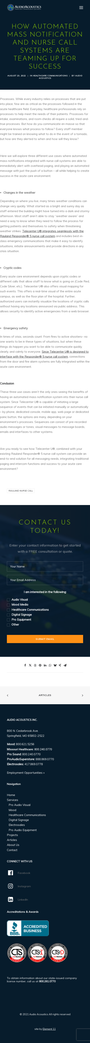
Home (11, 795)
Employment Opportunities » (26, 772)
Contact (12, 850)
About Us (13, 845)
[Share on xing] (60, 665)
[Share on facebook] (25, 665)
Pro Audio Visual (19, 805)
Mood (12, 810)
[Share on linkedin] (45, 665)
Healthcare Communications (50, 75)
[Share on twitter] (30, 665)
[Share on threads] (35, 665)
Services (12, 800)
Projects (12, 835)
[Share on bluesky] (55, 665)
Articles (45, 695)
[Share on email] (65, 665)
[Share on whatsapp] (50, 665)
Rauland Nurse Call (21, 490)
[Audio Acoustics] (24, 7)
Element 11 (49, 1028)
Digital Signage (19, 820)
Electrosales (17, 825)
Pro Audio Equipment (23, 830)
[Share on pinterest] (40, 665)
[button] (81, 7)
